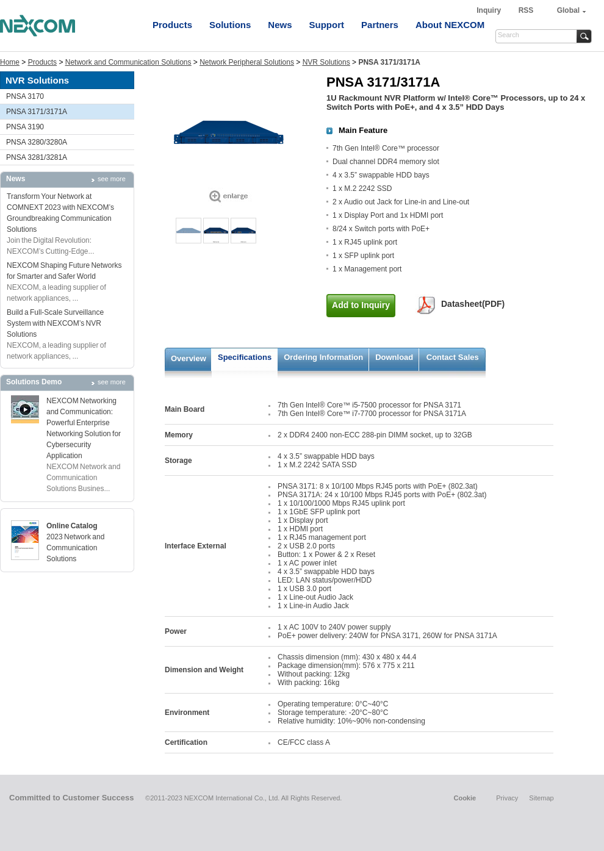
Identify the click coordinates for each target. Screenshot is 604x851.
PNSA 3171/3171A (36, 111)
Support (327, 25)
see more (112, 178)
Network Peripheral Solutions (247, 62)
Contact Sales (452, 357)
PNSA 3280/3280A (36, 142)
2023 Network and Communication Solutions (75, 548)
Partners (379, 25)
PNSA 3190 (25, 127)
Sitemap (541, 798)
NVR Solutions (326, 62)
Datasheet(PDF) (473, 304)
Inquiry (489, 10)
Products (172, 25)
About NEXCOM (449, 25)
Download (394, 357)
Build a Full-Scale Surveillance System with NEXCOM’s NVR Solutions (55, 323)
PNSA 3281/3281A (36, 157)
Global (568, 10)
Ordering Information (323, 357)
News (280, 25)
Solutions (230, 25)
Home (10, 62)
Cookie (464, 798)
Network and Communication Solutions (128, 62)
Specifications (244, 357)
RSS (526, 10)
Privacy (507, 798)
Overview (188, 358)
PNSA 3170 (25, 96)
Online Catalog (72, 526)
